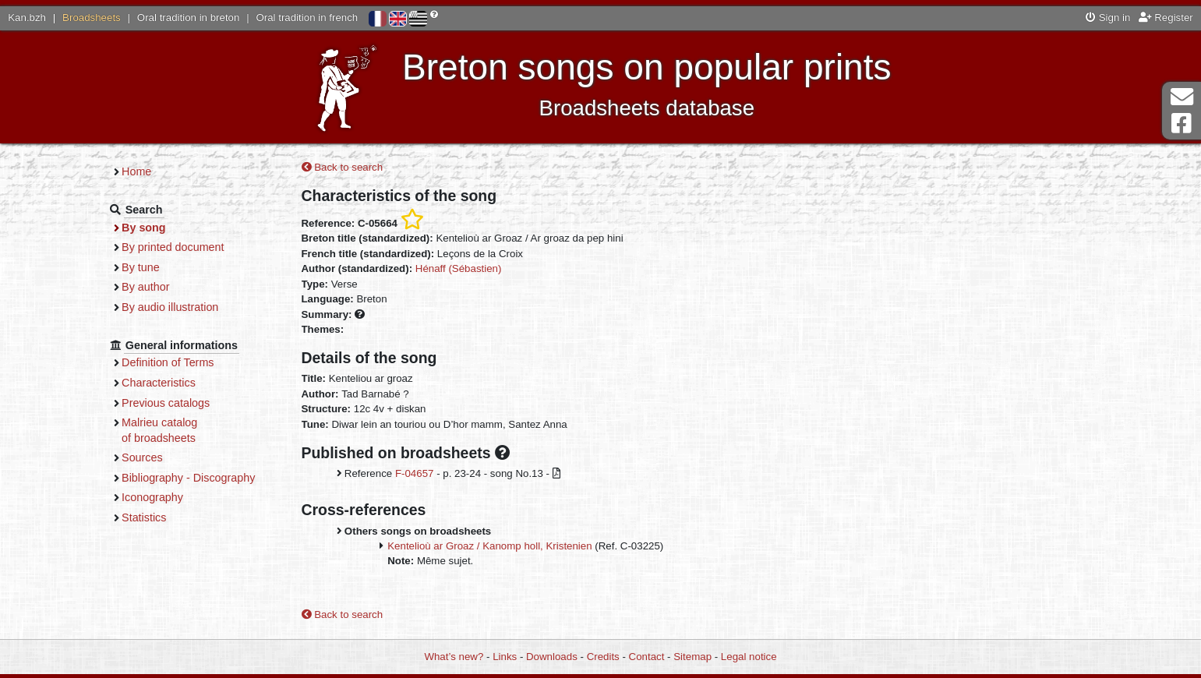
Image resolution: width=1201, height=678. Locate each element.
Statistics (144, 517)
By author (145, 287)
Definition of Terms (168, 362)
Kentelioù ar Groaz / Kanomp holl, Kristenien (489, 546)
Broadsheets (91, 17)
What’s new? (453, 656)
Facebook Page (1181, 123)
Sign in (1108, 17)
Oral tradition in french (307, 17)
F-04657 (414, 473)
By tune (141, 267)
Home (136, 171)
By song (144, 227)
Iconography (152, 497)
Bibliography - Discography (188, 477)
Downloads (552, 656)
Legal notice (749, 656)
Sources (142, 457)
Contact (647, 656)
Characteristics (159, 382)
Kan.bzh (27, 17)
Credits (603, 656)
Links (505, 656)
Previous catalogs (166, 403)
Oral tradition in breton (188, 17)
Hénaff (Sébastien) (458, 268)
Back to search (342, 167)
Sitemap (692, 656)
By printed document (173, 247)
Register (1166, 17)
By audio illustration (170, 307)
